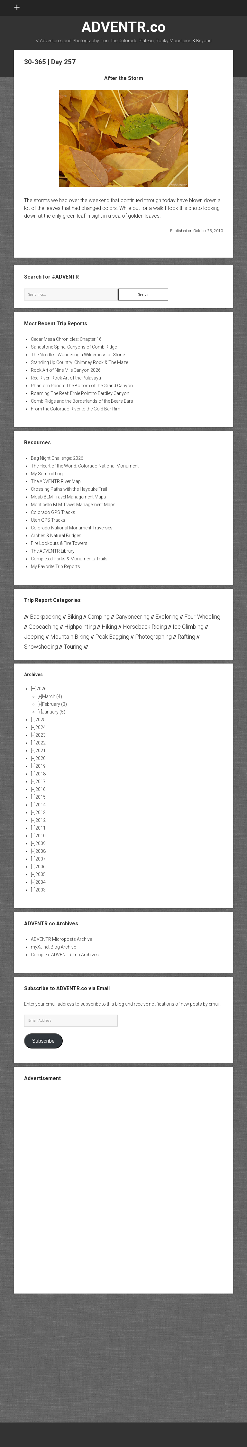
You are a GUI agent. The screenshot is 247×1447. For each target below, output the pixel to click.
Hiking (109, 626)
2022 (40, 742)
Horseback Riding (145, 626)
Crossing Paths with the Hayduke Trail (69, 489)
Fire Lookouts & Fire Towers (59, 543)
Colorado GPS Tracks (53, 512)
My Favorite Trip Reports (55, 566)
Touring (73, 646)
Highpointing (80, 626)
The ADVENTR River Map (56, 481)
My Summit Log (47, 473)
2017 (40, 781)
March (52, 696)
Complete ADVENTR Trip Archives (65, 954)
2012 (40, 820)
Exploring (166, 616)
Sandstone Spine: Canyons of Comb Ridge (74, 346)
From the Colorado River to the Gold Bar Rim (75, 408)
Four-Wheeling (202, 616)
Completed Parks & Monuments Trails (69, 558)
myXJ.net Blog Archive (53, 947)
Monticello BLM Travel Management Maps (73, 504)
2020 (40, 758)
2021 (40, 750)
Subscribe (43, 1041)
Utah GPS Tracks (48, 520)
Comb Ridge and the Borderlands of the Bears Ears (82, 401)
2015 (40, 797)
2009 (40, 843)
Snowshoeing (41, 646)
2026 (41, 688)
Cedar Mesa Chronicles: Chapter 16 (66, 339)
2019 (40, 766)
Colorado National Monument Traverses (72, 527)
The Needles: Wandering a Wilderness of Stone (78, 354)
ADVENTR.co (123, 26)
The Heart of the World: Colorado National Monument (85, 465)
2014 (40, 804)
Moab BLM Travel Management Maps (68, 496)
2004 (40, 882)
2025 (40, 719)
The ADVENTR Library (53, 551)
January (53, 711)
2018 (40, 773)
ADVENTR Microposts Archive (61, 939)
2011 (40, 828)
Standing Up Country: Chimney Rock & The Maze (79, 362)
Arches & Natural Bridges (56, 535)
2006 (40, 866)
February (54, 704)
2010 (40, 835)
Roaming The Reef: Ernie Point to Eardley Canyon (80, 393)
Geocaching (44, 626)
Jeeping (34, 636)
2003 (40, 889)
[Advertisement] (123, 1187)
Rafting (186, 636)
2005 (40, 874)
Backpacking (45, 616)
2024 (40, 727)
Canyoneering (132, 616)
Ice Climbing (188, 626)
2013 (40, 812)
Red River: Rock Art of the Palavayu (66, 377)
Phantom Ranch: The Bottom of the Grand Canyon (82, 385)
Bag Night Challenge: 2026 (57, 458)
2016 (40, 789)
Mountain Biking (69, 636)
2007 (40, 858)
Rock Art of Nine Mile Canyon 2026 (66, 370)
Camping (99, 616)
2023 (40, 735)
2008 (40, 851)
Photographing (153, 636)
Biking (74, 616)
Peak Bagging (112, 636)
